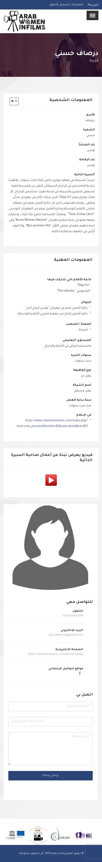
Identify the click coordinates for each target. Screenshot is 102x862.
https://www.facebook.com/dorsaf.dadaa (55, 654)
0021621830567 (73, 616)
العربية (93, 5)
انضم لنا (77, 4)
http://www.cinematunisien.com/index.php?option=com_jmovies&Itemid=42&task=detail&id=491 (51, 423)
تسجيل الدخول (59, 4)
